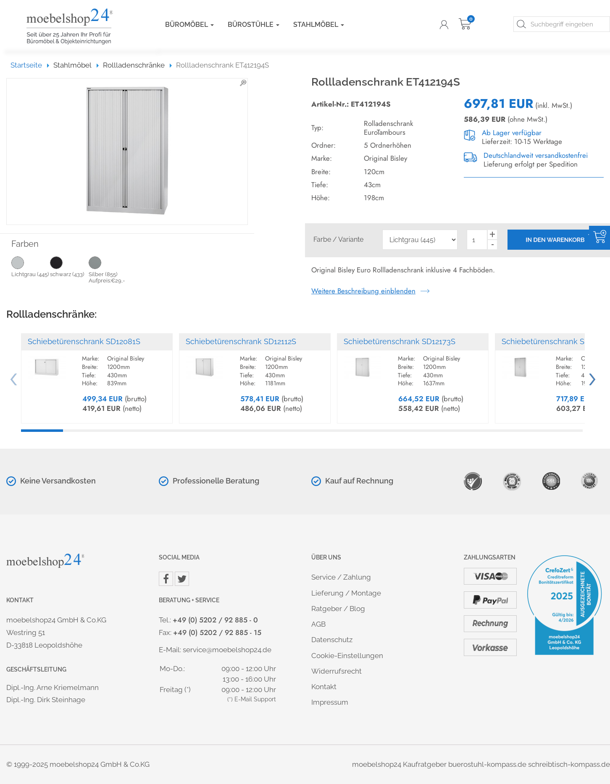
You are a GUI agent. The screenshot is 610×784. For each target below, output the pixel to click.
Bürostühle (253, 25)
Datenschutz (331, 639)
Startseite (30, 65)
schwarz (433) (69, 266)
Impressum (329, 702)
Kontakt (324, 686)
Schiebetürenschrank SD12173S (399, 341)
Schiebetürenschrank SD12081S (84, 341)
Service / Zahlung (341, 577)
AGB (318, 624)
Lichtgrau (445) (30, 266)
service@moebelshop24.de (227, 649)
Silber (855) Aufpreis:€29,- (108, 270)
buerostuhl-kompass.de (487, 764)
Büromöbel (189, 25)
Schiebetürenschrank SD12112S (241, 341)
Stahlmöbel (318, 25)
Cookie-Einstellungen (347, 655)
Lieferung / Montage (346, 593)
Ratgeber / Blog (338, 608)
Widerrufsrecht (336, 671)
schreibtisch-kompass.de (569, 764)
